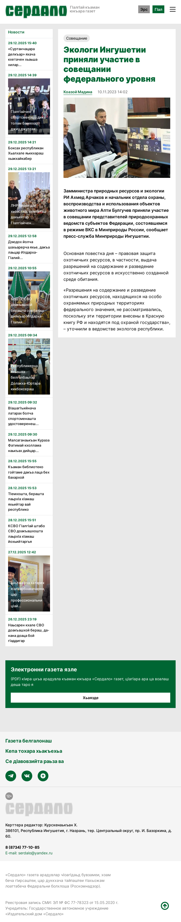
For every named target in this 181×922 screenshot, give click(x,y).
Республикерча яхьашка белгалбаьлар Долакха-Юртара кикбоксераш (25, 377)
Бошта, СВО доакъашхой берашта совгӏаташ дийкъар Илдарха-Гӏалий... (27, 310)
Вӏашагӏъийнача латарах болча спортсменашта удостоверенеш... (23, 416)
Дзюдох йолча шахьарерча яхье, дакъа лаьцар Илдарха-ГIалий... (29, 250)
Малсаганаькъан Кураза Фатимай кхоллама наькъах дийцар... (28, 445)
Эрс (144, 9)
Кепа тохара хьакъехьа (33, 751)
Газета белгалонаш (28, 741)
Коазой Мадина (77, 91)
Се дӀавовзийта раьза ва (34, 761)
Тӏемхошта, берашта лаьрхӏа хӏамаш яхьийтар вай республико (26, 502)
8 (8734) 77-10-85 (22, 847)
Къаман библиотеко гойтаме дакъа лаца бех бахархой (28, 472)
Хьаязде (90, 697)
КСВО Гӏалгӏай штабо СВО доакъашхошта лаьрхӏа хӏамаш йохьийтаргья (26, 534)
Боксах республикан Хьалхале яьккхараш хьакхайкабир (26, 153)
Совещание (76, 38)
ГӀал (158, 9)
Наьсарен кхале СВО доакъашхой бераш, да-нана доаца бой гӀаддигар (28, 633)
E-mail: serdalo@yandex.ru (28, 853)
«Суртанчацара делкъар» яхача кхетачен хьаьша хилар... (22, 57)
